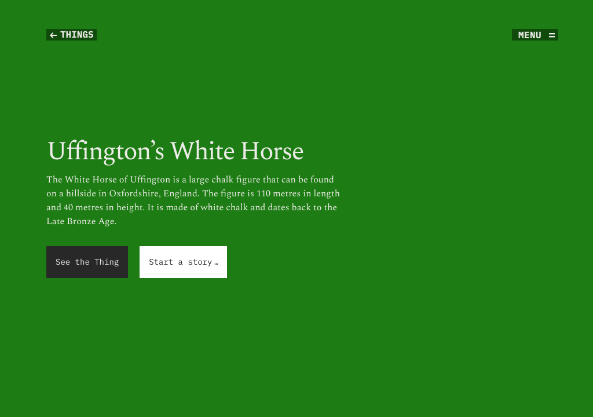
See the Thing (87, 262)
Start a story (183, 263)
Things (77, 35)
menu (529, 35)
